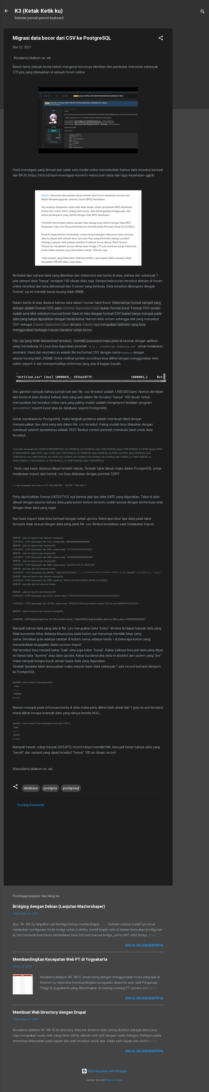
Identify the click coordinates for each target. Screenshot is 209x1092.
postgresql (71, 788)
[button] (161, 38)
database (31, 788)
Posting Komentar (30, 805)
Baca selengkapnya (145, 945)
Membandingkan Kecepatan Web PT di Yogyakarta (60, 959)
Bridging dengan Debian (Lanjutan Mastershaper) (59, 906)
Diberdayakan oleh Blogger (104, 1071)
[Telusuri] (202, 12)
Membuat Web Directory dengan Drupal (49, 1012)
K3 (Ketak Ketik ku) (39, 11)
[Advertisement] (190, 96)
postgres (50, 788)
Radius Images (115, 1080)
